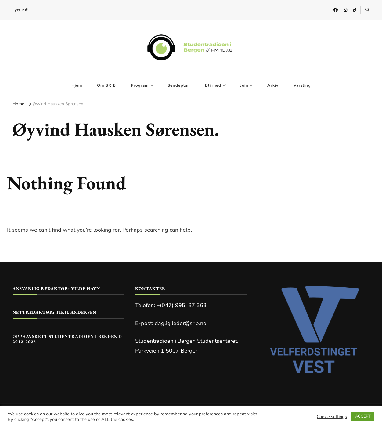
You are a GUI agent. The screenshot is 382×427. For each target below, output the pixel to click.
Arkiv (273, 85)
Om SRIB (106, 85)
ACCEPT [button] (363, 416)
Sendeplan (179, 85)
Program (140, 85)
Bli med (213, 85)
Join (244, 85)
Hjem (76, 85)
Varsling (302, 85)
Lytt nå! (21, 10)
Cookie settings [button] (332, 416)
